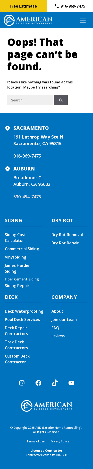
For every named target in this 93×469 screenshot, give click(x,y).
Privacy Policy (60, 441)
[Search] (61, 100)
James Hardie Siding (17, 268)
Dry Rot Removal (67, 234)
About (57, 311)
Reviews (58, 335)
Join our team (64, 319)
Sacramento (31, 128)
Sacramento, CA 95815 (37, 143)
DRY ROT (62, 220)
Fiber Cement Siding (22, 279)
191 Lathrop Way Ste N (38, 137)
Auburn (24, 168)
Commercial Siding (22, 248)
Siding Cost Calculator (15, 237)
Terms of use (36, 441)
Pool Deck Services (22, 319)
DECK (11, 297)
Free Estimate (23, 6)
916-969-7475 (27, 156)
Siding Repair (17, 285)
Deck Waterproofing (24, 311)
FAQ (55, 327)
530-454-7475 (27, 197)
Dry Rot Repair (65, 243)
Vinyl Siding (15, 257)
